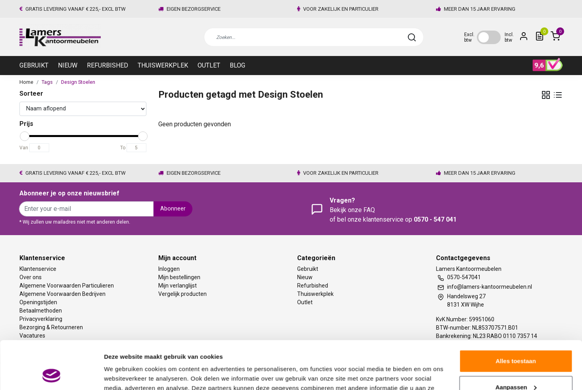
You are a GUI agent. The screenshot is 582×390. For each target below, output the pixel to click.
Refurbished (107, 65)
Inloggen (169, 269)
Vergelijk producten (182, 294)
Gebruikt (33, 65)
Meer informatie (126, 374)
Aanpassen (516, 341)
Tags (47, 82)
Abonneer (173, 208)
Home (26, 82)
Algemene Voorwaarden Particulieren (66, 285)
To (122, 148)
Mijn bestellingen (179, 277)
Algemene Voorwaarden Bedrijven (62, 294)
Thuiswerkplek (163, 65)
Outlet (209, 65)
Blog (237, 65)
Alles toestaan (516, 316)
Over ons (30, 277)
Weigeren (515, 368)
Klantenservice (37, 269)
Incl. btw (509, 37)
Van (23, 148)
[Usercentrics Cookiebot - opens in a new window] (51, 374)
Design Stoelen (78, 82)
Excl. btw (469, 37)
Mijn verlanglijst (177, 285)
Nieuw (67, 65)
